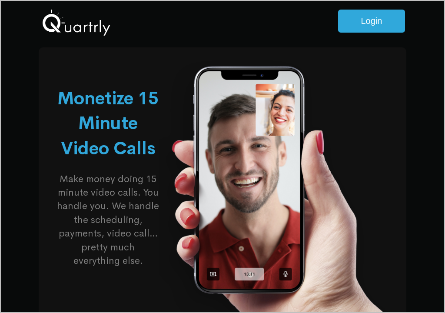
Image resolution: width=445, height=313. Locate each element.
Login (371, 21)
